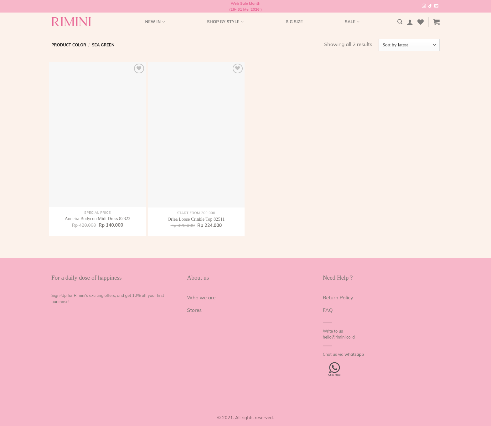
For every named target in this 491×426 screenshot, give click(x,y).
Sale (352, 22)
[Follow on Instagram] (424, 6)
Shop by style (225, 22)
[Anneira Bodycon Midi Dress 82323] (97, 134)
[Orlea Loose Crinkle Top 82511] (196, 135)
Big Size (294, 21)
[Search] (399, 22)
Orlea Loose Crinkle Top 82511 (196, 219)
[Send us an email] (436, 6)
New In (155, 22)
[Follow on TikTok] (430, 6)
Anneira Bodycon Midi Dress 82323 (97, 218)
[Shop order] (409, 45)
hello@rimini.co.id (339, 336)
